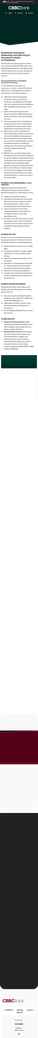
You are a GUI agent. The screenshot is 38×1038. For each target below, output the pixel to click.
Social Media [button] (20, 1011)
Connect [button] (8, 1010)
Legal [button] (29, 1010)
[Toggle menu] (8, 13)
